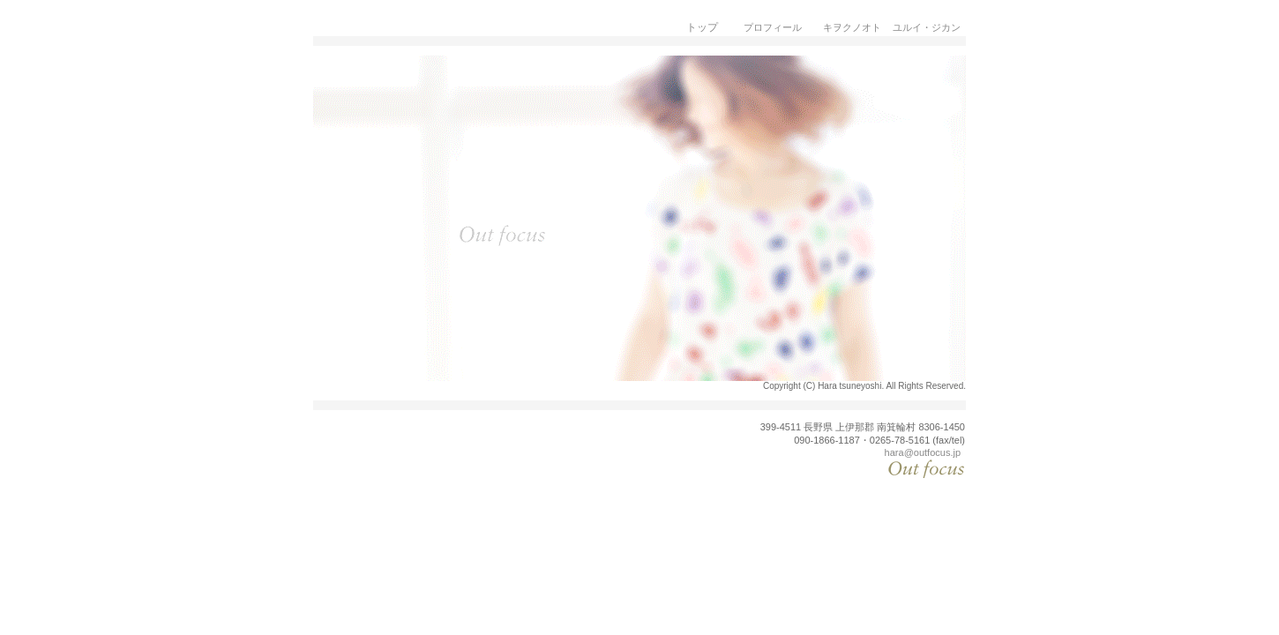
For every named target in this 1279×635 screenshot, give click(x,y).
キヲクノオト (852, 27)
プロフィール (773, 27)
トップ (702, 27)
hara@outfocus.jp (923, 452)
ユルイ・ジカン (927, 27)
